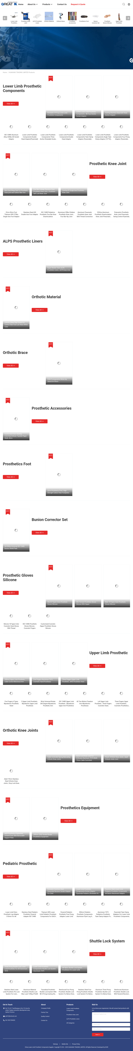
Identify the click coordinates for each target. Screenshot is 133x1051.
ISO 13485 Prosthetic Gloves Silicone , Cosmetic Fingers (30, 626)
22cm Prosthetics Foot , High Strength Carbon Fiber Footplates (58, 492)
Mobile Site (65, 1044)
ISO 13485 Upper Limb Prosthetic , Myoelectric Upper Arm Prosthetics (66, 704)
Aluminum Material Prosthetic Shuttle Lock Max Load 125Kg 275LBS (29, 992)
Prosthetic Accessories (51, 408)
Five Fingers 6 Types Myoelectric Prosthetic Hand (11, 704)
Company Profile (45, 1008)
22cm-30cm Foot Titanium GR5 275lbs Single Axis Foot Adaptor (11, 214)
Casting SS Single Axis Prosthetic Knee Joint (73, 191)
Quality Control (45, 1016)
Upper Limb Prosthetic (108, 653)
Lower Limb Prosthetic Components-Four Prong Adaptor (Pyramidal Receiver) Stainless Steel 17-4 (121, 139)
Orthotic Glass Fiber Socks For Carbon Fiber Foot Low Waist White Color (16, 325)
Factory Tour (44, 1012)
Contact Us (44, 1020)
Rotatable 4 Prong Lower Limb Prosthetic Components (57, 114)
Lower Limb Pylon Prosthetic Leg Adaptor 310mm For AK (11, 914)
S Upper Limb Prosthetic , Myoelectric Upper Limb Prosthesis (29, 704)
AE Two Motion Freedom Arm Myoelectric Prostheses (85, 704)
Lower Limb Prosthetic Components (22, 88)
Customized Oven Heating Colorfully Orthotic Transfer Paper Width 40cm (16, 436)
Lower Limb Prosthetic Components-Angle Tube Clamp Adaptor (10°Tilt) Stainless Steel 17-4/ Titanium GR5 (103, 139)
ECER (106, 1047)
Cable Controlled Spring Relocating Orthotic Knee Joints (58, 758)
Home (5, 72)
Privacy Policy (76, 1044)
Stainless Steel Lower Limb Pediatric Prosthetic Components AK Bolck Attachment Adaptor (116, 891)
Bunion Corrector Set (50, 519)
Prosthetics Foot (17, 464)
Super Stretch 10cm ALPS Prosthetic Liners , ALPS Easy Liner (58, 269)
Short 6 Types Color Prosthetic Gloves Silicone (57, 603)
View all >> (11, 104)
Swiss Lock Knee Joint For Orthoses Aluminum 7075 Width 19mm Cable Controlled (86, 758)
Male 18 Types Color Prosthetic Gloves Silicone (115, 603)
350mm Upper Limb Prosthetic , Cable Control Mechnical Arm (15, 680)
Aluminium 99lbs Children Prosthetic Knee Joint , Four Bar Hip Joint (66, 214)
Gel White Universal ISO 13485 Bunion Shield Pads (14, 547)
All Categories (70, 1023)
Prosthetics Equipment (80, 808)
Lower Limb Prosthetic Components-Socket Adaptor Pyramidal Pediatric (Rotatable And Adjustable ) (87, 891)
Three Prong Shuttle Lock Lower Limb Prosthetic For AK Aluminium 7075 (16, 969)
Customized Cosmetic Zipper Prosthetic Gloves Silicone (48, 626)
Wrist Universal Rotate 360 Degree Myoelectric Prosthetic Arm (48, 704)
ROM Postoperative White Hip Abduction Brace (57, 380)
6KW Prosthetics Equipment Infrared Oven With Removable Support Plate (14, 836)
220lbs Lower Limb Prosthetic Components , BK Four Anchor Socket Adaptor (86, 114)
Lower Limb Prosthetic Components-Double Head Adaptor (66, 137)
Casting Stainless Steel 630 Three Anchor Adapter (116, 114)
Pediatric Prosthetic (20, 863)
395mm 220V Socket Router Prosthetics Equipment (42, 836)
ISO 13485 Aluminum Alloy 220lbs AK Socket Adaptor (11, 137)
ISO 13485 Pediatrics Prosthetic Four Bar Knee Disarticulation (48, 214)
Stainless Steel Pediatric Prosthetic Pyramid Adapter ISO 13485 (30, 914)
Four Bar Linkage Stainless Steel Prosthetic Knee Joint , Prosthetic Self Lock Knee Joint (44, 191)
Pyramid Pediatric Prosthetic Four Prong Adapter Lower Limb (66, 914)
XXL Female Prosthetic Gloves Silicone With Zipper (86, 603)
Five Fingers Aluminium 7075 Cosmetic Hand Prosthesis (42, 680)
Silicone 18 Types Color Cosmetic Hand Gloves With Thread (11, 626)
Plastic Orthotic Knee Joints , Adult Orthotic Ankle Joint (116, 758)
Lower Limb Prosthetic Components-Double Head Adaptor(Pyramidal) (29, 137)
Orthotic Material (46, 297)
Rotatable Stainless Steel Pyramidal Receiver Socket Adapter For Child (59, 891)
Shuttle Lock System (107, 941)
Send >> (97, 1034)
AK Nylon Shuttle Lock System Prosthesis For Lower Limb (72, 969)
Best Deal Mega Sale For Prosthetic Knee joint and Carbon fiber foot (16, 191)
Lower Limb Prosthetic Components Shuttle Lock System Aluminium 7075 (44, 969)
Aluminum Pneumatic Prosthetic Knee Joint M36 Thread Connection (85, 214)
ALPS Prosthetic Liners (23, 241)
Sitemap (55, 1044)
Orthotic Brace (15, 352)
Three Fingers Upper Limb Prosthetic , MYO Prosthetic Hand (73, 680)
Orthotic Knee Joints (20, 730)
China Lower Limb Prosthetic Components (37, 1047)
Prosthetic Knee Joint (107, 164)
